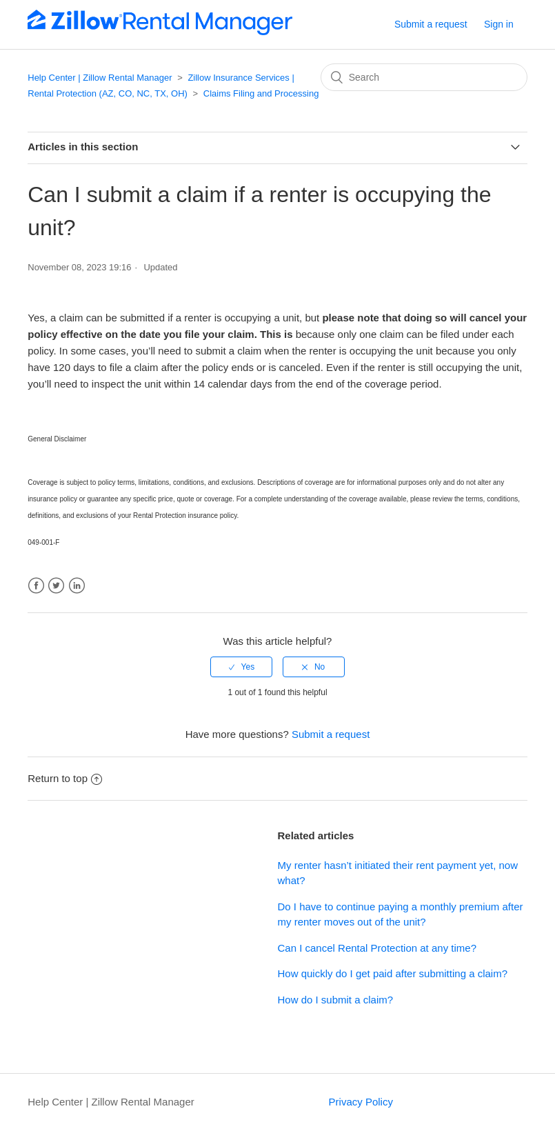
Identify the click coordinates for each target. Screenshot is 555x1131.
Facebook (36, 585)
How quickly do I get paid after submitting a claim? (393, 973)
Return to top (65, 778)
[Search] (424, 77)
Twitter (56, 585)
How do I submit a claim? (336, 999)
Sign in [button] (499, 24)
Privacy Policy (361, 1102)
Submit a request (430, 24)
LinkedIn (76, 585)
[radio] (241, 667)
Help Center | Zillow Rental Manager (100, 77)
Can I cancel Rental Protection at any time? (377, 948)
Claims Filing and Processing (261, 93)
